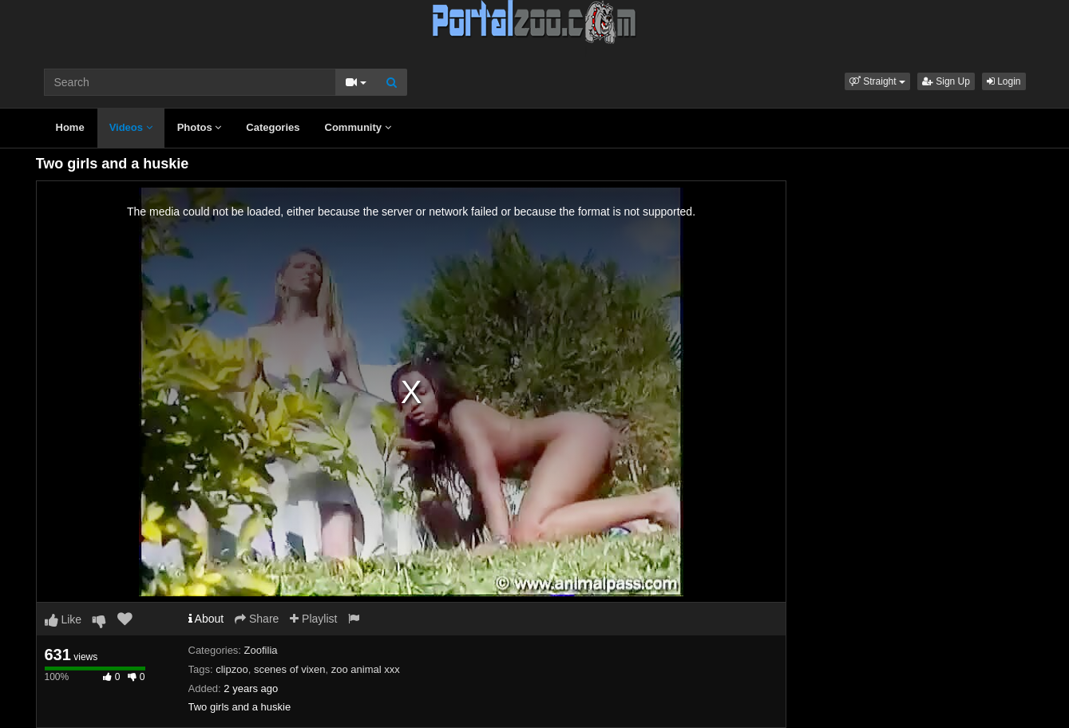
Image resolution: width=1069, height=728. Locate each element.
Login (1004, 81)
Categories (272, 127)
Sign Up (946, 81)
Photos (199, 127)
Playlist (313, 618)
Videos (130, 127)
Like (63, 619)
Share (257, 618)
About (206, 618)
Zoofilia (261, 650)
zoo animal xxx (365, 669)
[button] (877, 81)
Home (70, 127)
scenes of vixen (290, 669)
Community (358, 127)
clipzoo (231, 669)
